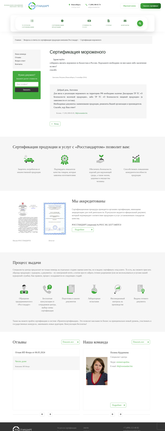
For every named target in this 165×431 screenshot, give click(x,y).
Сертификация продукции (58, 26)
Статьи (109, 25)
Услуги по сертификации (28, 26)
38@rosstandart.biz (81, 113)
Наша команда (20, 54)
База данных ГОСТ (90, 412)
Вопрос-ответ (20, 61)
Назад (56, 124)
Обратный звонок (129, 6)
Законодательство (90, 422)
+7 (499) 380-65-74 (94, 5)
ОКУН (85, 406)
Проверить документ (65, 426)
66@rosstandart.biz (125, 366)
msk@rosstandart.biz (93, 7)
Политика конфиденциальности (95, 426)
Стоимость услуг (87, 26)
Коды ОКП (87, 416)
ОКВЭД (86, 409)
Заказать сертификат (150, 6)
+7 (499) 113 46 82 (131, 405)
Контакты (125, 25)
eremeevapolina (122, 362)
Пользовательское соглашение (94, 429)
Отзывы (18, 57)
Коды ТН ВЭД (88, 419)
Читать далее (20, 361)
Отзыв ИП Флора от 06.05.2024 (30, 352)
